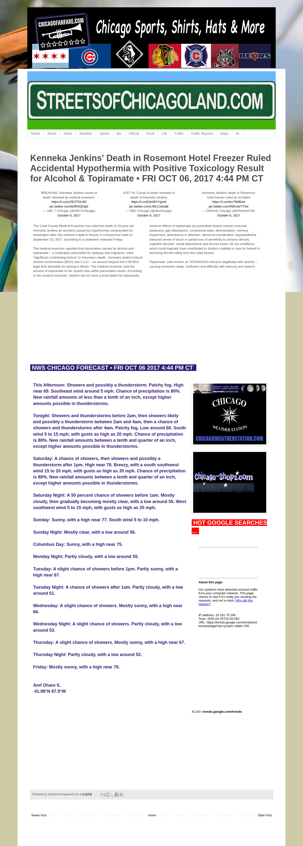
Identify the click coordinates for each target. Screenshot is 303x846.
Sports (104, 133)
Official (134, 133)
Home (35, 133)
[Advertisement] (151, 324)
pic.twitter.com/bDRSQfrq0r (68, 206)
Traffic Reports (202, 133)
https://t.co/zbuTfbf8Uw (228, 202)
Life (164, 133)
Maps (224, 133)
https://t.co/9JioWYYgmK (149, 202)
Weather (85, 133)
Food (150, 133)
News (68, 133)
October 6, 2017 (69, 215)
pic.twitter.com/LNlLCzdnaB (148, 206)
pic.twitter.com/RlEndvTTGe (228, 206)
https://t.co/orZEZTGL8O (68, 202)
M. (238, 133)
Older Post (265, 815)
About (51, 133)
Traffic (179, 133)
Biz (119, 133)
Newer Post (39, 815)
